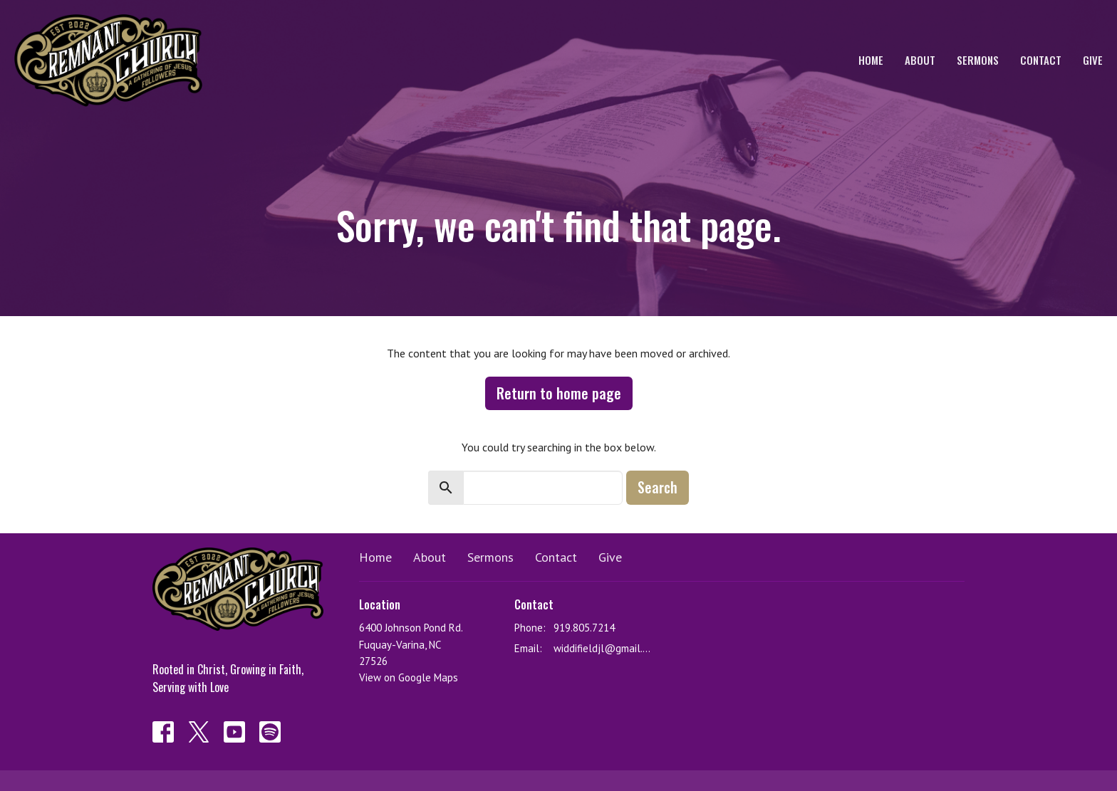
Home (870, 60)
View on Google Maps (408, 677)
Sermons (978, 60)
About (920, 60)
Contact (1040, 60)
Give (1093, 60)
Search (657, 487)
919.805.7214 (584, 627)
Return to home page (559, 393)
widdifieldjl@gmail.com (604, 648)
